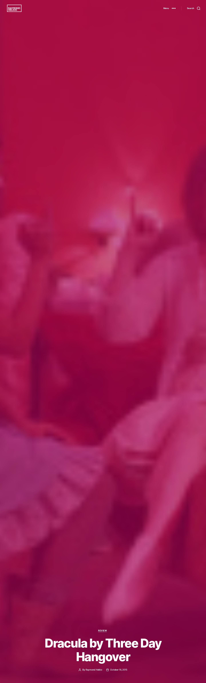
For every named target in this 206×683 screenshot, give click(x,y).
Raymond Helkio (93, 669)
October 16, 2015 (119, 669)
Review (103, 630)
